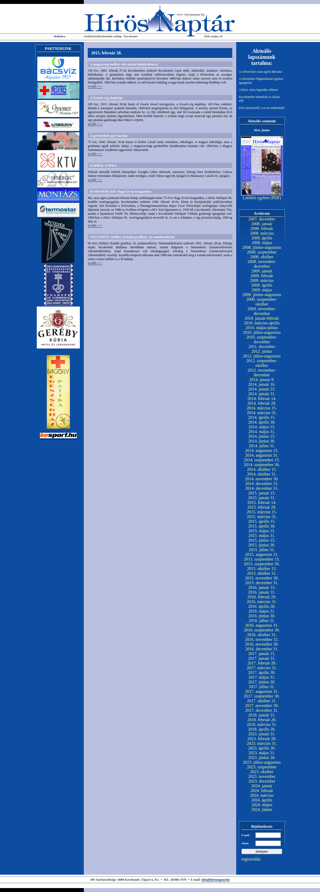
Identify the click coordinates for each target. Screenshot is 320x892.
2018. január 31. (262, 715)
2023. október (261, 771)
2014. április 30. (262, 422)
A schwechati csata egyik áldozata (260, 71)
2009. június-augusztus (261, 294)
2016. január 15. (262, 587)
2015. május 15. (261, 531)
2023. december (261, 781)
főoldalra (59, 36)
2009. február (261, 275)
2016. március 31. (262, 601)
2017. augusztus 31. (261, 691)
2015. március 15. (262, 512)
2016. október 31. (262, 634)
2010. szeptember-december (261, 339)
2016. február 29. (261, 597)
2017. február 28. (261, 663)
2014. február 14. (261, 398)
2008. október (261, 257)
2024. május (261, 805)
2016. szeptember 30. (262, 630)
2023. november (262, 776)
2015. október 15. (262, 568)
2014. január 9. (262, 379)
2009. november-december (261, 311)
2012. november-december (261, 372)
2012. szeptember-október (261, 363)
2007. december (261, 219)
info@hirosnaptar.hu (216, 880)
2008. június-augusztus (261, 247)
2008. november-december (261, 263)
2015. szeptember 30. (262, 564)
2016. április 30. (262, 606)
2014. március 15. (262, 408)
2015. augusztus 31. (261, 554)
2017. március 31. (262, 668)
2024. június (261, 809)
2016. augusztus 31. (261, 625)
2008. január (261, 223)
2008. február (261, 228)
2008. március (262, 233)
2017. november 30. (262, 705)
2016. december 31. (261, 649)
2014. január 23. (262, 389)
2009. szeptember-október (261, 301)
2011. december (262, 346)
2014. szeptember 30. (262, 464)
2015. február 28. (261, 507)
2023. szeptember (262, 767)
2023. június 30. (261, 757)
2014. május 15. (261, 427)
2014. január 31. (262, 394)
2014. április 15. (262, 417)
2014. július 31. (262, 446)
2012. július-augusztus (262, 356)
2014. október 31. (262, 474)
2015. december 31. (261, 582)
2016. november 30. (262, 644)
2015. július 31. (262, 549)
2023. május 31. (261, 753)
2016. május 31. (261, 611)
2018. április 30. (262, 729)
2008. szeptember (262, 252)
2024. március (262, 795)
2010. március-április (262, 323)
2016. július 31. (262, 620)
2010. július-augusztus (262, 332)
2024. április (261, 800)
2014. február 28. (261, 403)
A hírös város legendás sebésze (258, 90)
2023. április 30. (262, 748)
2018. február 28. (261, 719)
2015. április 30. (262, 526)
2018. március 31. (262, 724)
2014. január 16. (262, 384)
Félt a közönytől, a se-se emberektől (261, 108)
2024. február (261, 790)
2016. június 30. (261, 616)
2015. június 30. (261, 545)
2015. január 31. (262, 497)
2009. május (261, 290)
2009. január (261, 271)
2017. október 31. (262, 701)
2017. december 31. (261, 710)
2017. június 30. (261, 682)
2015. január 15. (262, 493)
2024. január (261, 786)
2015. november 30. (262, 578)
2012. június (261, 351)
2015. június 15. (261, 540)
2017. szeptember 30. (262, 696)
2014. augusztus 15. (261, 450)
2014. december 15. (261, 483)
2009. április (261, 285)
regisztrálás (251, 859)
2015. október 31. (262, 573)
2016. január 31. (262, 592)
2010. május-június (262, 327)
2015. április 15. (262, 521)
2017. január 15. (262, 653)
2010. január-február (262, 318)
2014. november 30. (262, 479)
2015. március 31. (262, 516)
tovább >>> (95, 86)
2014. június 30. (261, 441)
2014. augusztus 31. (261, 455)
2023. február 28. (261, 738)
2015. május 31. (261, 535)
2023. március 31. (262, 743)
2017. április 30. (262, 672)
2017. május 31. (261, 677)
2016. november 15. (262, 639)
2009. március (262, 280)
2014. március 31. (262, 412)
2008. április (261, 238)
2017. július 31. (262, 686)
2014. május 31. (261, 431)
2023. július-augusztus (262, 762)
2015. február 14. (261, 502)
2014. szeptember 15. (262, 460)
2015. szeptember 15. (262, 559)
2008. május (261, 242)
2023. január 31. (262, 734)
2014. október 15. (262, 469)
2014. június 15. (261, 436)
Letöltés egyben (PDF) (262, 198)
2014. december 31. (261, 488)
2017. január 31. (262, 658)
